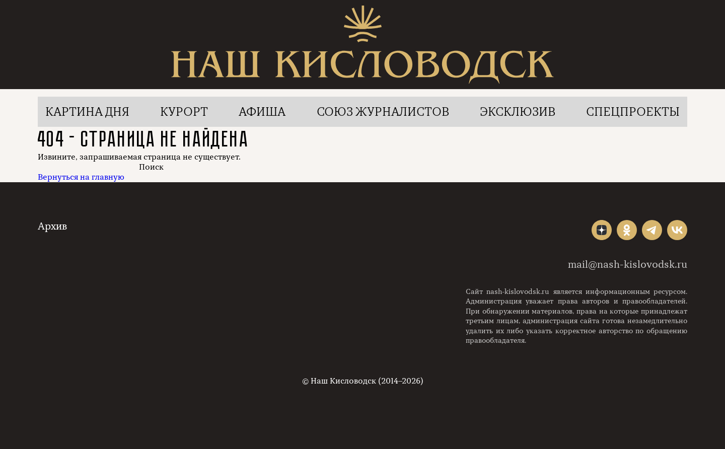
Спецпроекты (633, 111)
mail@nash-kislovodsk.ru (627, 264)
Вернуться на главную (81, 177)
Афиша (262, 111)
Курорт (184, 111)
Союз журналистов (383, 111)
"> (602, 230)
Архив (52, 226)
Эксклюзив (517, 111)
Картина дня (87, 111)
